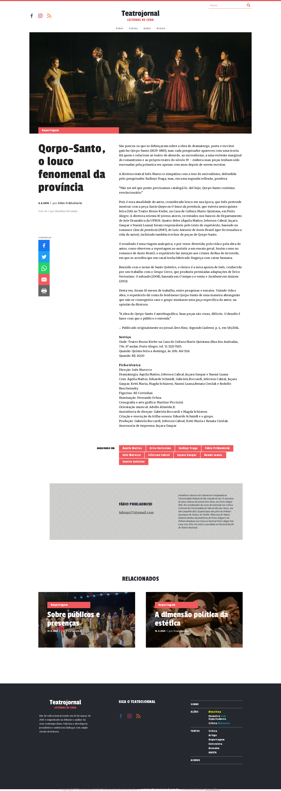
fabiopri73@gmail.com (136, 512)
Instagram (40, 16)
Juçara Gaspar (187, 455)
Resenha (214, 748)
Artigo (213, 735)
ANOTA (213, 752)
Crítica (219, 723)
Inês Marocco (132, 455)
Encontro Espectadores (217, 718)
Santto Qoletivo (134, 461)
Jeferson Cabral (159, 455)
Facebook (31, 16)
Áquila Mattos (132, 448)
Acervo (161, 28)
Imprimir (44, 290)
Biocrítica (215, 712)
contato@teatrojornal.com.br (160, 789)
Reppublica (212, 789)
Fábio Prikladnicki (217, 448)
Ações (147, 28)
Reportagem (217, 739)
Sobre (119, 28)
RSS (49, 16)
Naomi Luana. (213, 455)
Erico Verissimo (160, 448)
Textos (133, 28)
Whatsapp (44, 268)
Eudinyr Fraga (188, 448)
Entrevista (215, 744)
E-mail (44, 279)
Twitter (44, 256)
